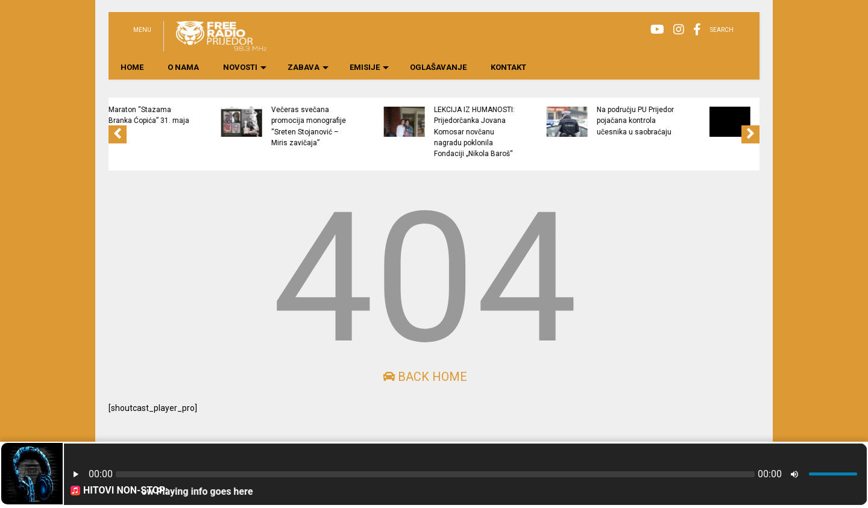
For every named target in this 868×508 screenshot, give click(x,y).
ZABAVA (308, 67)
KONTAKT (508, 67)
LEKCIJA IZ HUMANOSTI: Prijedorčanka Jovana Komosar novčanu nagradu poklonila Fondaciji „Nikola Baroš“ (541, 131)
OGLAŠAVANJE (438, 67)
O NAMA (183, 67)
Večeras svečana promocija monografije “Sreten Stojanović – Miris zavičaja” (375, 126)
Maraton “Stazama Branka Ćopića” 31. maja (215, 115)
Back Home (425, 376)
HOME (132, 67)
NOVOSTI (244, 67)
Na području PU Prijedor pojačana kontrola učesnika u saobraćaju (702, 120)
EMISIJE (369, 67)
